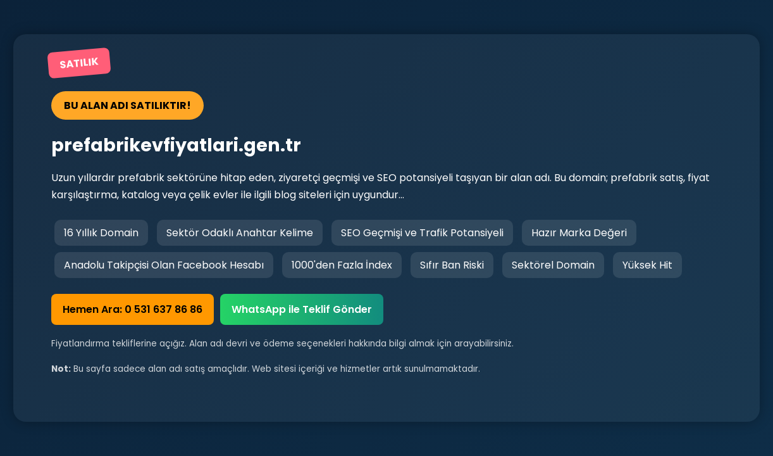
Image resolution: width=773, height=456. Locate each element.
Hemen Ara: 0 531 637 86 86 (132, 309)
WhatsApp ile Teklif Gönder (302, 309)
